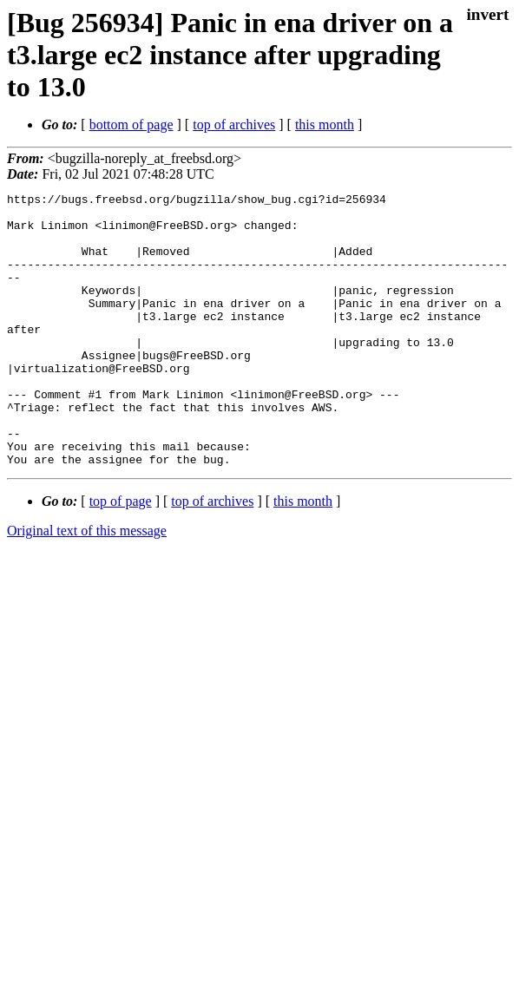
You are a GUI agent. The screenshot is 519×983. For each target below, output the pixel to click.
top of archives (234, 124)
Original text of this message (87, 585)
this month (324, 124)
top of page (120, 555)
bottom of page (131, 124)
